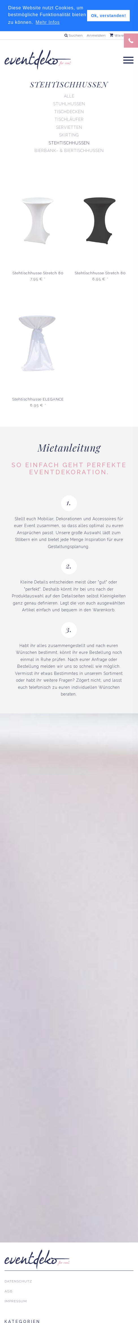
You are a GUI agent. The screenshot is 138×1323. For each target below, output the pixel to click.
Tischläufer (69, 119)
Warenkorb (122, 35)
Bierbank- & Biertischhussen (69, 150)
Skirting (69, 135)
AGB (8, 1291)
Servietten (69, 127)
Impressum (16, 1301)
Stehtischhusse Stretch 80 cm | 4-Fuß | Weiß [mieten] (38, 273)
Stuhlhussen (69, 104)
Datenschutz (18, 1281)
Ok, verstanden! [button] (108, 15)
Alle (69, 96)
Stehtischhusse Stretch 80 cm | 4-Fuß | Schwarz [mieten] (100, 273)
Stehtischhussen (69, 142)
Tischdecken (69, 111)
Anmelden (96, 35)
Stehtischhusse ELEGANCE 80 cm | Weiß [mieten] (38, 399)
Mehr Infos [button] (48, 22)
